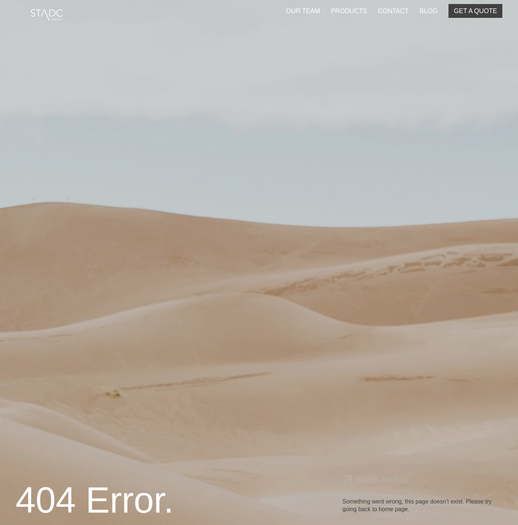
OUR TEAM (303, 11)
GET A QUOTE (475, 11)
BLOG (429, 11)
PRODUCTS (349, 11)
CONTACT (393, 11)
